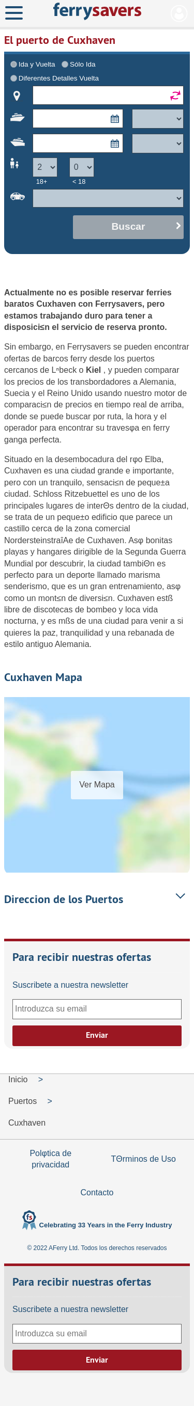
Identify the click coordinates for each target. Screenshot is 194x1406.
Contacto (96, 1192)
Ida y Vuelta (37, 64)
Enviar (97, 1035)
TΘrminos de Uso (143, 1159)
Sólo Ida (82, 64)
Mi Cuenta (179, 13)
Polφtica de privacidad (50, 1159)
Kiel (94, 370)
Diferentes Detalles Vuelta (59, 78)
